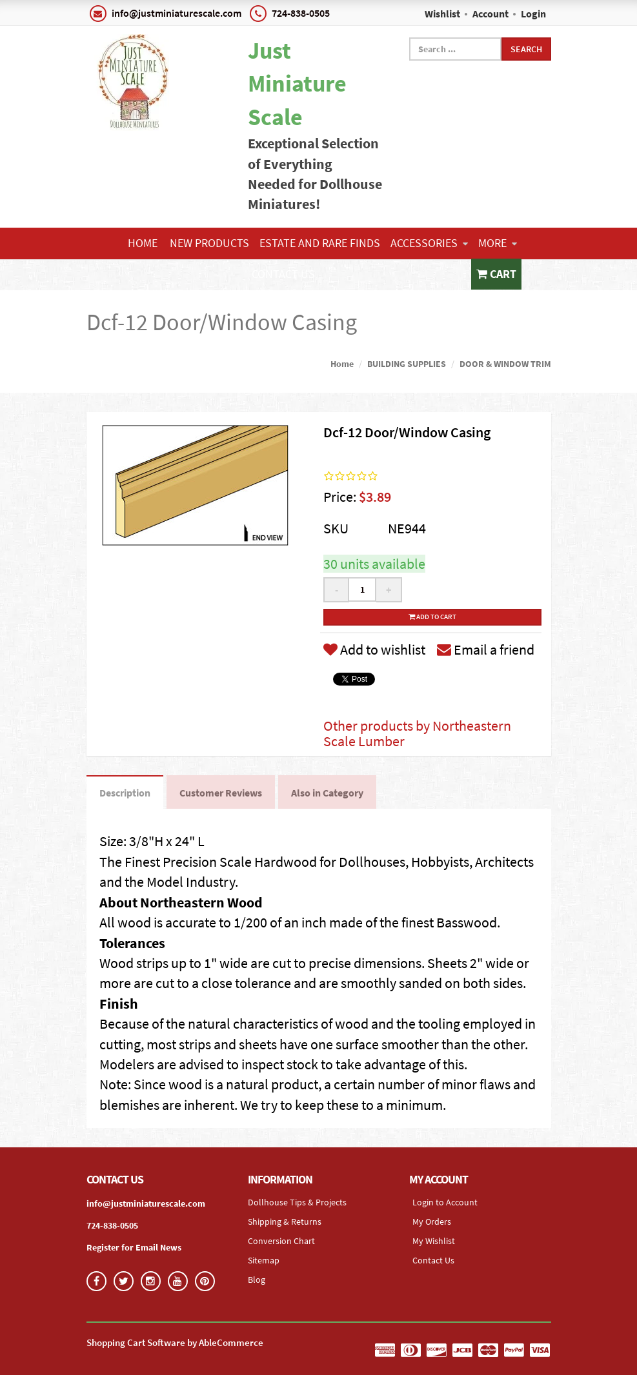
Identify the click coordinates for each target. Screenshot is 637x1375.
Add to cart (432, 616)
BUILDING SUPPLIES (406, 364)
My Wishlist (433, 1241)
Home (142, 242)
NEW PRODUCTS (209, 242)
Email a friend (485, 649)
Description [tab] (124, 792)
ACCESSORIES (429, 242)
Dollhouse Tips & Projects (297, 1202)
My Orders (431, 1221)
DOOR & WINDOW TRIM (505, 364)
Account (490, 13)
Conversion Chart (281, 1241)
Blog (256, 1279)
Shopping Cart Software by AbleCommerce (174, 1342)
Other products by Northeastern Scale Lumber (417, 733)
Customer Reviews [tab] (220, 792)
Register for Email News (133, 1247)
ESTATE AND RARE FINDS (319, 242)
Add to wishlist (374, 649)
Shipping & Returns (284, 1221)
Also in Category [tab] (327, 792)
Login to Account (445, 1202)
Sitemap (263, 1260)
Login (533, 13)
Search (526, 49)
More (497, 242)
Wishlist (442, 13)
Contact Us (283, 273)
